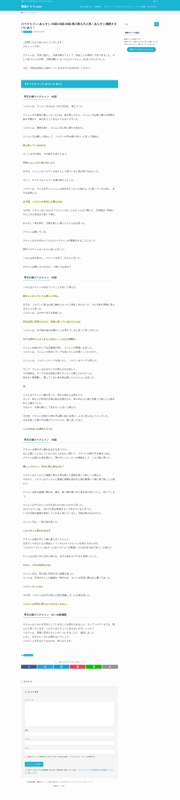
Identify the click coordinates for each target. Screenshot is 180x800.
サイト (27, 748)
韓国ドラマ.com (31, 6)
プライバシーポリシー (82, 782)
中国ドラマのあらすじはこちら (141, 49)
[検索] (157, 1)
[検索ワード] (141, 24)
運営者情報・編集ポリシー (37, 782)
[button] (29, 667)
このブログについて (66, 782)
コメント (29, 700)
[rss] (154, 1)
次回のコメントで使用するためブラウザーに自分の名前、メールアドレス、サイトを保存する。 (61, 757)
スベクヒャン (27, 31)
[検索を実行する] (156, 24)
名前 (26, 730)
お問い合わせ (52, 782)
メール (27, 739)
